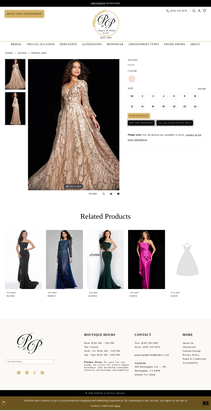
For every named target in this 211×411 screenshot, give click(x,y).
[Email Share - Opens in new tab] (118, 194)
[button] (199, 11)
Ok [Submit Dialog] (205, 403)
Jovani (22, 53)
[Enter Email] (30, 363)
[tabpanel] (15, 76)
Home (9, 53)
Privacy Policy (190, 355)
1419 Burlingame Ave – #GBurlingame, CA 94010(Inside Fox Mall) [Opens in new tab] (150, 371)
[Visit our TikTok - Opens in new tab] (34, 375)
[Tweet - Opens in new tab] (103, 194)
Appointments (95, 3)
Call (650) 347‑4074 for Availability (155, 138)
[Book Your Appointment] (24, 15)
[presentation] (23, 260)
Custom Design (191, 351)
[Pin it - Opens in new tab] (111, 194)
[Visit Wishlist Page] (204, 11)
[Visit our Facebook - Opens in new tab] (19, 375)
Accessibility (190, 363)
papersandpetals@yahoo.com (152, 355)
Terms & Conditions (194, 359)
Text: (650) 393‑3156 (146, 343)
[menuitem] (24, 14)
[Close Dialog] (4, 404)
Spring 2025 (39, 53)
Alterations (189, 347)
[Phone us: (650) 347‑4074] (177, 11)
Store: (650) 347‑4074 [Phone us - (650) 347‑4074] (147, 347)
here (117, 406)
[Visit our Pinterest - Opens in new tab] (42, 375)
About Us (188, 343)
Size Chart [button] (200, 89)
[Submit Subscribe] (52, 363)
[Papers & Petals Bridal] (105, 25)
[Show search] (194, 11)
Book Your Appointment (148, 128)
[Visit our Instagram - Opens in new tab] (27, 375)
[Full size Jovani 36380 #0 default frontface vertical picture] (73, 125)
